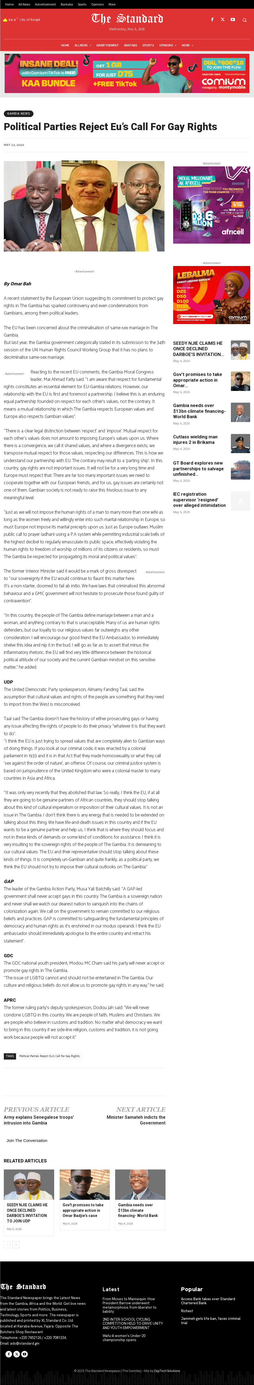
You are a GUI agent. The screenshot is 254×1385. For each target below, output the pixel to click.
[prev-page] (7, 1244)
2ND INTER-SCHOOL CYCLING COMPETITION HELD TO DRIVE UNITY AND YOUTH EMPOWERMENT (133, 1323)
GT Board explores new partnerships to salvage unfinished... (198, 468)
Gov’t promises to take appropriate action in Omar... (197, 380)
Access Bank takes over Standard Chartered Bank (208, 1301)
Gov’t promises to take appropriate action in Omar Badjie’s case (83, 1210)
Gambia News (18, 113)
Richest (187, 1311)
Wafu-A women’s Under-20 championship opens (124, 1337)
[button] (244, 20)
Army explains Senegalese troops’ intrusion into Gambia (39, 1120)
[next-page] (16, 1244)
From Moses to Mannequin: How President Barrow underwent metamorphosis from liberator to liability (130, 1305)
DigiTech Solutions (167, 1371)
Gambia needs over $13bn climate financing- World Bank (138, 1210)
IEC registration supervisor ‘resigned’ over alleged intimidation (199, 499)
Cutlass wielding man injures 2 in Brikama (195, 439)
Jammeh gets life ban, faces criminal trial (210, 1320)
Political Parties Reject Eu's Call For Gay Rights (49, 1056)
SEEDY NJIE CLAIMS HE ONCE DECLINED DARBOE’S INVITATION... (198, 348)
